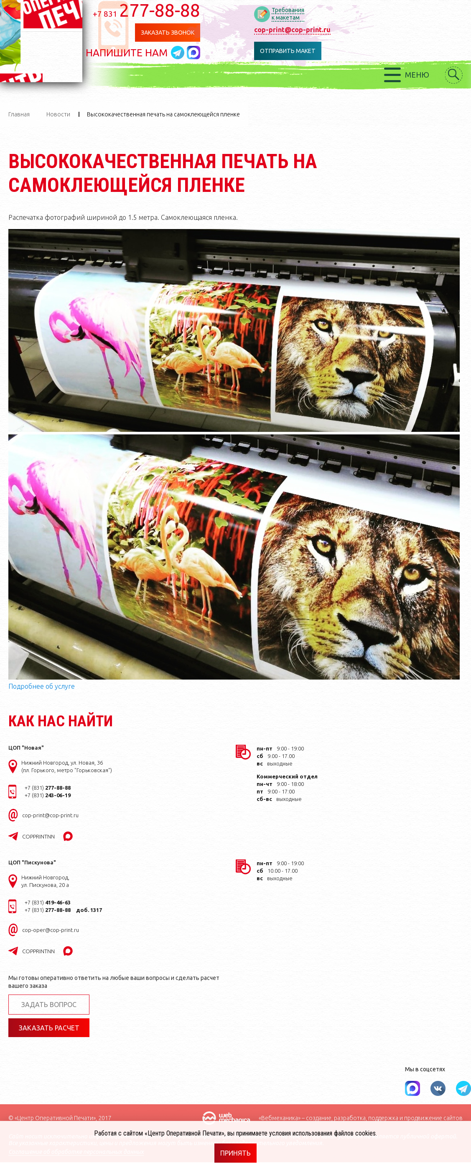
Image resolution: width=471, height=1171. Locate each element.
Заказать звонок (177, 32)
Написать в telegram (191, 53)
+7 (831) (48, 788)
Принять (235, 1153)
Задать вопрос (48, 1004)
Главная (19, 114)
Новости (58, 114)
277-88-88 (159, 10)
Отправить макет (301, 51)
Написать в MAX (206, 53)
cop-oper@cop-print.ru (50, 930)
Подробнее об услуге (41, 686)
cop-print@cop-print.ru (303, 29)
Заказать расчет (49, 1028)
